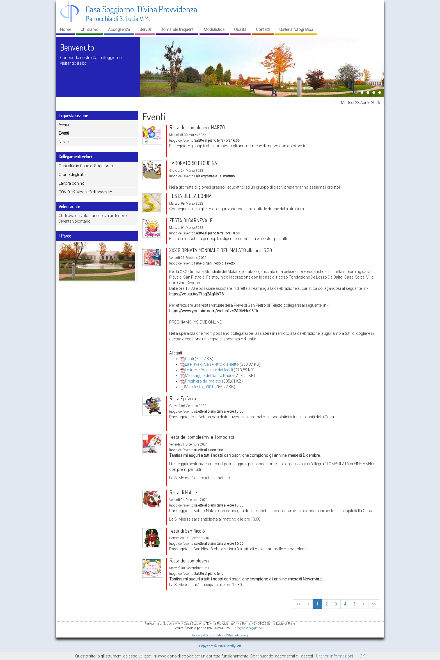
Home (65, 29)
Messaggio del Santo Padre (206, 375)
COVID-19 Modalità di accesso (85, 192)
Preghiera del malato (200, 381)
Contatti (263, 29)
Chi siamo (89, 29)
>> (374, 604)
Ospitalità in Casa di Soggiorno (86, 166)
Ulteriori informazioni (334, 656)
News (64, 142)
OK (362, 656)
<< (298, 604)
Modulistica (214, 29)
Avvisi (64, 124)
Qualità (240, 29)
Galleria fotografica (296, 29)
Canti (187, 358)
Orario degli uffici (73, 174)
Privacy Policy (201, 635)
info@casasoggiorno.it (249, 628)
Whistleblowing (237, 635)
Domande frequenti (177, 29)
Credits (218, 635)
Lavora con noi (72, 183)
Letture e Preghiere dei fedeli (206, 370)
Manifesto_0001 (197, 387)
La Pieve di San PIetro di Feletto (209, 364)
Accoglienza (119, 29)
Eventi (64, 133)
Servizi (145, 29)
